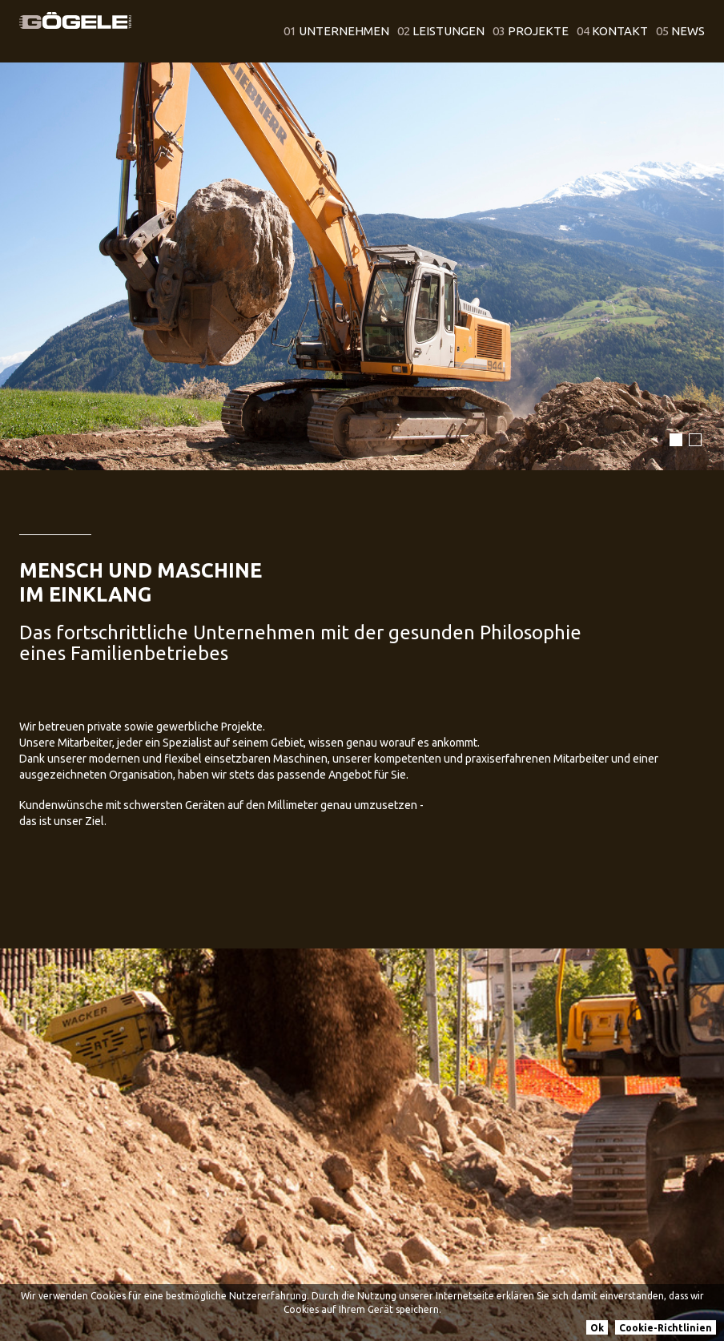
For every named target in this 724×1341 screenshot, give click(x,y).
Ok (597, 1328)
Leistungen (441, 31)
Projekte (531, 31)
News (680, 31)
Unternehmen (336, 31)
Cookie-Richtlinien (665, 1328)
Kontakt (612, 31)
